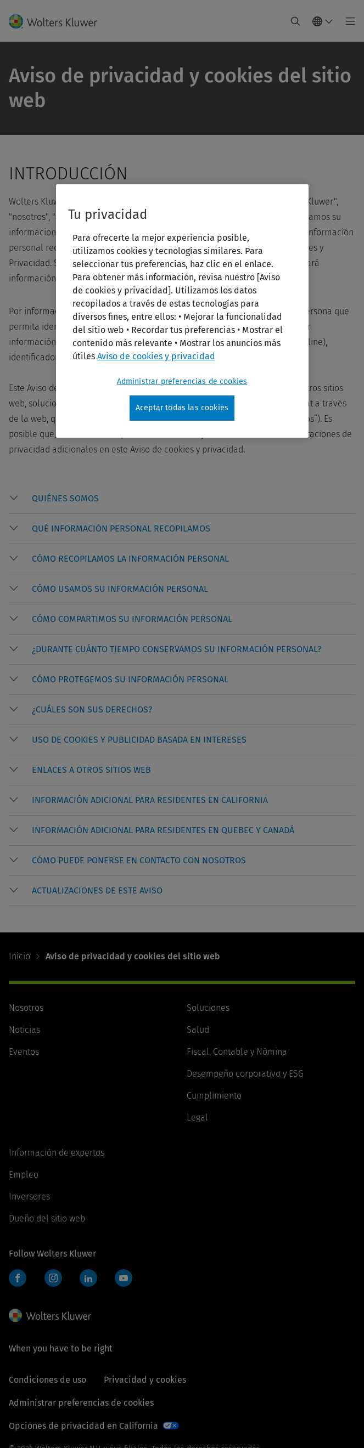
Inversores (29, 1196)
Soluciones (208, 1008)
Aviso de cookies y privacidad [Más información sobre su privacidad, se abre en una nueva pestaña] (156, 356)
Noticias (24, 1030)
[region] (182, 311)
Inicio (19, 956)
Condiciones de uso (47, 1380)
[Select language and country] (322, 21)
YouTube (123, 1278)
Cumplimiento (214, 1095)
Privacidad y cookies (145, 1380)
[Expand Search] (295, 21)
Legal (197, 1117)
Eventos (24, 1052)
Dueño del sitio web (47, 1218)
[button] (193, 499)
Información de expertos (56, 1152)
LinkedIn (88, 1278)
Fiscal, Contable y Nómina (237, 1052)
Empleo (23, 1174)
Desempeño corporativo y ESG (245, 1073)
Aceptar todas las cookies (182, 407)
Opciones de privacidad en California (83, 1426)
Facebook (17, 1278)
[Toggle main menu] (347, 21)
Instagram (53, 1278)
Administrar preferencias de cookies (81, 1403)
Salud (198, 1030)
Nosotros (26, 1008)
